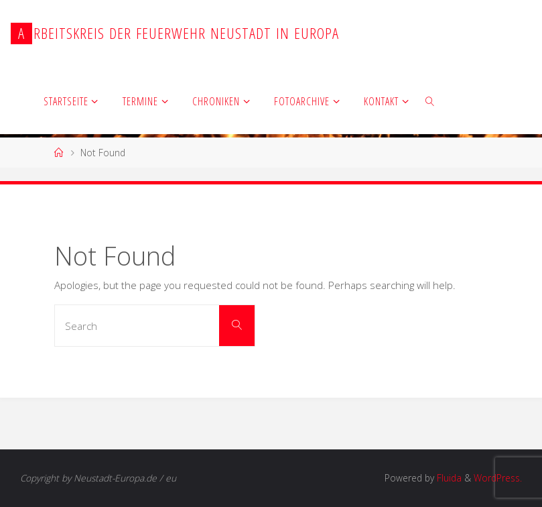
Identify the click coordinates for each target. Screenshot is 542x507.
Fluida (448, 477)
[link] (430, 100)
